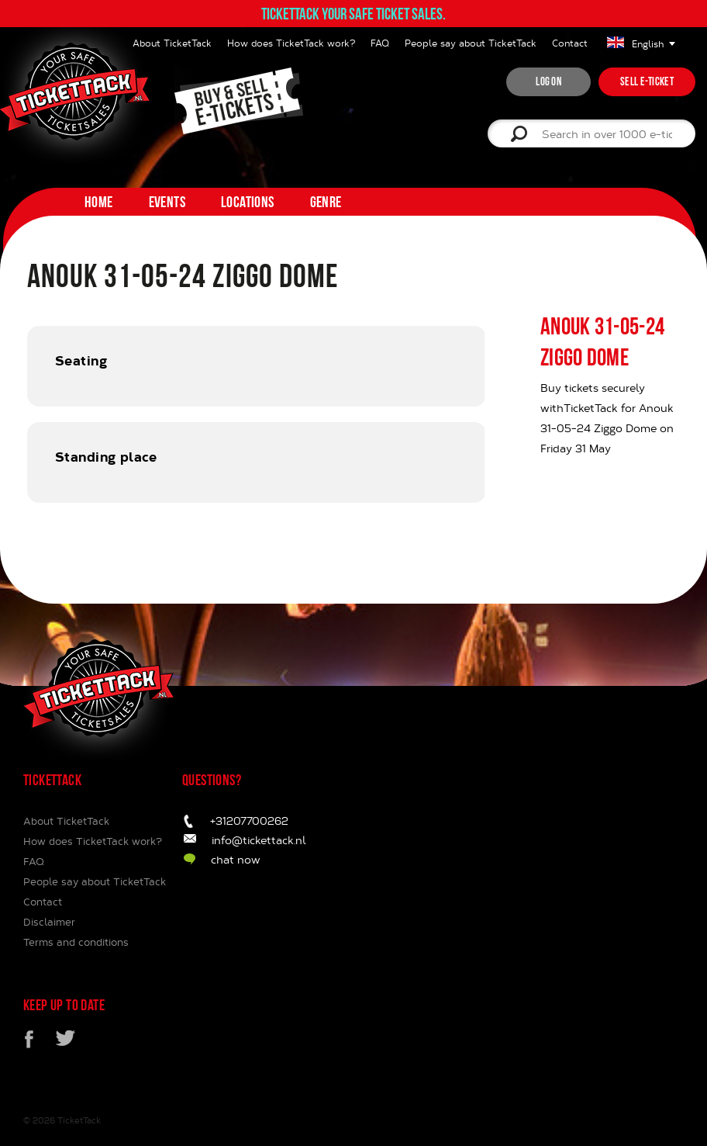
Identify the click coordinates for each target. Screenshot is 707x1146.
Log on (548, 81)
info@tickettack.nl (259, 840)
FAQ (380, 42)
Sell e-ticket (647, 81)
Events (167, 201)
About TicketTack (66, 821)
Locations (247, 201)
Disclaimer (49, 922)
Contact (570, 42)
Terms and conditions (76, 942)
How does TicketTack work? (291, 42)
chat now (235, 859)
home (98, 201)
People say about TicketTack (470, 42)
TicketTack (79, 1120)
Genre (326, 201)
